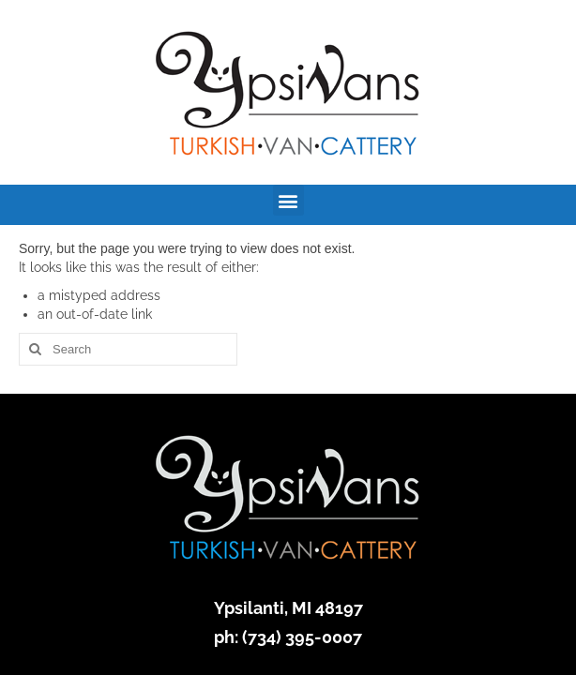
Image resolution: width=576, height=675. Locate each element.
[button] (288, 200)
